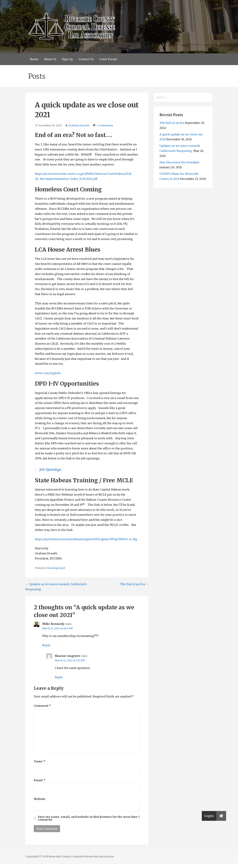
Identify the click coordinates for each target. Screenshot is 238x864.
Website (40, 799)
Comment (42, 705)
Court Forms (108, 59)
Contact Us (86, 59)
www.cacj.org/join (48, 373)
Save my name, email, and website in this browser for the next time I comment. (88, 818)
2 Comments (105, 125)
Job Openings (50, 469)
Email (39, 780)
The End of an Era (171, 123)
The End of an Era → (134, 584)
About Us (50, 59)
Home (34, 59)
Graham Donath (78, 125)
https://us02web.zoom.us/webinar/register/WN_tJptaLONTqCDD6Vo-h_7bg (86, 539)
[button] (221, 816)
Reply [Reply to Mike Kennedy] (46, 645)
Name (39, 761)
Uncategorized (56, 568)
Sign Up (67, 59)
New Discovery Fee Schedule (179, 162)
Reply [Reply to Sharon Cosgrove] (59, 677)
